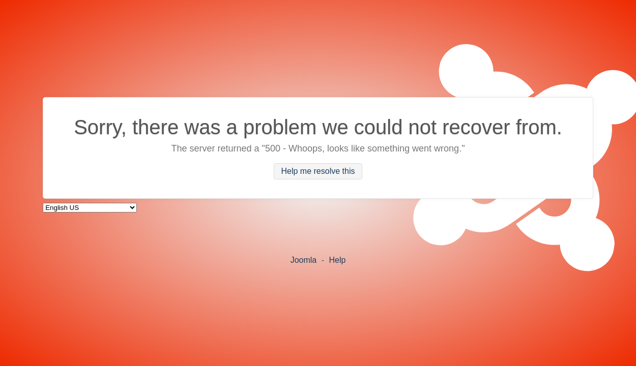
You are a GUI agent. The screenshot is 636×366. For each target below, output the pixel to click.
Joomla (304, 260)
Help (337, 260)
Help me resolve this (318, 171)
